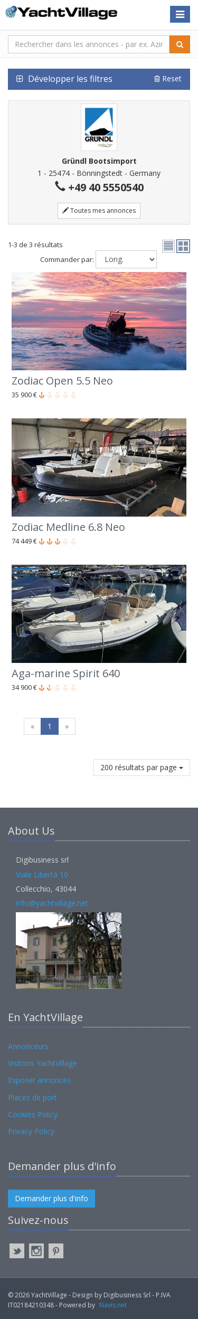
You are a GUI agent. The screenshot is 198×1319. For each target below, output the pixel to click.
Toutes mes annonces (99, 210)
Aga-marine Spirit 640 (66, 673)
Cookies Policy (33, 1114)
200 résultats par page (141, 767)
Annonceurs (28, 1046)
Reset (168, 78)
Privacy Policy (31, 1131)
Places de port (32, 1097)
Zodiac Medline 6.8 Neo (68, 527)
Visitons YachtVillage (42, 1063)
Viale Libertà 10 (42, 874)
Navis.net (113, 1305)
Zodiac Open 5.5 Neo (62, 380)
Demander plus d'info (51, 1198)
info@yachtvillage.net (52, 903)
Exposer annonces (39, 1080)
